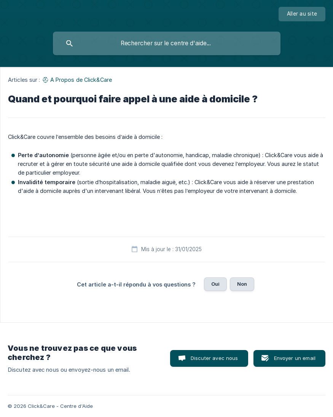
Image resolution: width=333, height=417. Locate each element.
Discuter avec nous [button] (214, 358)
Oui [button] (215, 284)
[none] (302, 14)
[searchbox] (166, 43)
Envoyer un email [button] (294, 358)
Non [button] (242, 284)
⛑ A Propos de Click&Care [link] (77, 79)
